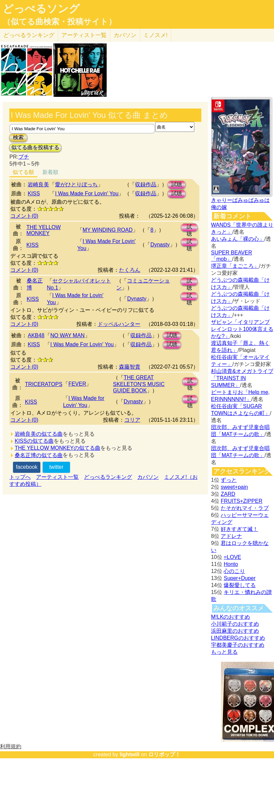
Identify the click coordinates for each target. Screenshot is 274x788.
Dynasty (160, 244)
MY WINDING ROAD (108, 230)
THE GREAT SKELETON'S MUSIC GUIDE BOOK (139, 384)
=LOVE (232, 557)
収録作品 (145, 184)
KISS (34, 193)
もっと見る (224, 652)
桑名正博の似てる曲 (39, 455)
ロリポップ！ (164, 754)
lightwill (130, 754)
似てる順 (23, 172)
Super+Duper (240, 578)
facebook (27, 467)
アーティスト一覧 (57, 477)
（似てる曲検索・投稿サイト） (59, 21)
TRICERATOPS (43, 384)
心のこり (234, 571)
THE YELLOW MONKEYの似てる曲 (57, 448)
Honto (231, 564)
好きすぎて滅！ (239, 529)
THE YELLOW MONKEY (43, 230)
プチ (23, 157)
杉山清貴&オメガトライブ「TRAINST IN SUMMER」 (242, 378)
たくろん (129, 270)
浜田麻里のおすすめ (235, 631)
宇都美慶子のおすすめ (237, 645)
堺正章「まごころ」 (235, 266)
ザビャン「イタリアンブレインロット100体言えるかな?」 (242, 329)
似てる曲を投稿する (35, 147)
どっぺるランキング (108, 477)
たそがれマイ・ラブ (245, 508)
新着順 (50, 172)
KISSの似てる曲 (34, 441)
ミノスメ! (155, 35)
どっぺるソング (41, 9)
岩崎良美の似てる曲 (39, 434)
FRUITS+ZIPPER (241, 501)
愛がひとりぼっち (76, 184)
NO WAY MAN (67, 335)
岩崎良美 (38, 184)
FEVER (77, 384)
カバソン (125, 35)
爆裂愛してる (240, 585)
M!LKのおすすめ (230, 617)
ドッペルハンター (119, 324)
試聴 (176, 184)
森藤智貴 (129, 367)
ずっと (229, 480)
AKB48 (36, 335)
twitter (56, 467)
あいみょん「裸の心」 (237, 239)
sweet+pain (234, 487)
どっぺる (28, 35)
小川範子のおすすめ (235, 624)
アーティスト (84, 35)
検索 (18, 137)
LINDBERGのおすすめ (238, 638)
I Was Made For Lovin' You (86, 193)
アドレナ (231, 536)
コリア (132, 420)
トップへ (20, 477)
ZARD (228, 494)
